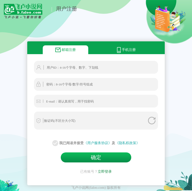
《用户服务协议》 (98, 143)
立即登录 (105, 171)
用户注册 (66, 9)
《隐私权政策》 (127, 143)
